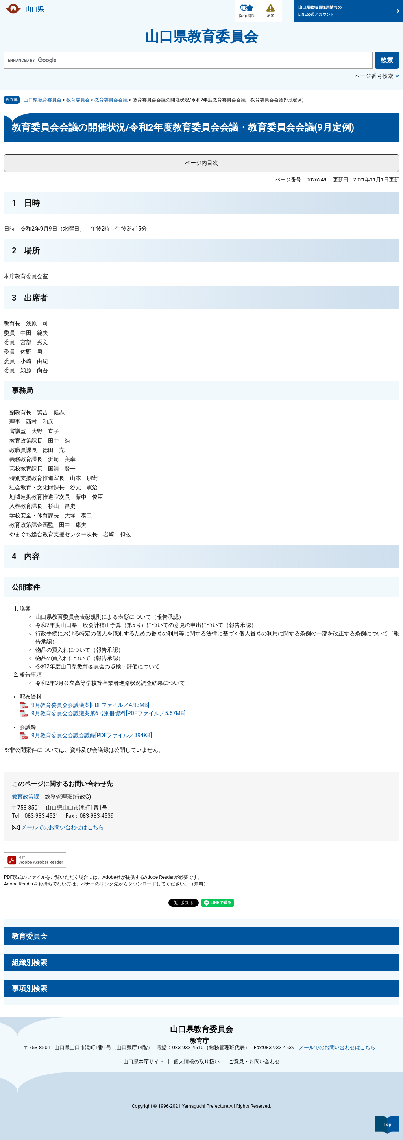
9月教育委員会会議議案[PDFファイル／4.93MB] (90, 705)
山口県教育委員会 (201, 36)
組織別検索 (29, 962)
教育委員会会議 (111, 100)
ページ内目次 (201, 163)
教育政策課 (25, 796)
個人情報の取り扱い (197, 1061)
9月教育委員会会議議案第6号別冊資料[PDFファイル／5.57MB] (108, 713)
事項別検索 (29, 988)
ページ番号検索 (374, 76)
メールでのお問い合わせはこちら (62, 827)
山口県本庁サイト (143, 1061)
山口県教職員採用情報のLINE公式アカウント (320, 11)
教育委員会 (78, 100)
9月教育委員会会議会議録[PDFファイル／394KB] (91, 735)
